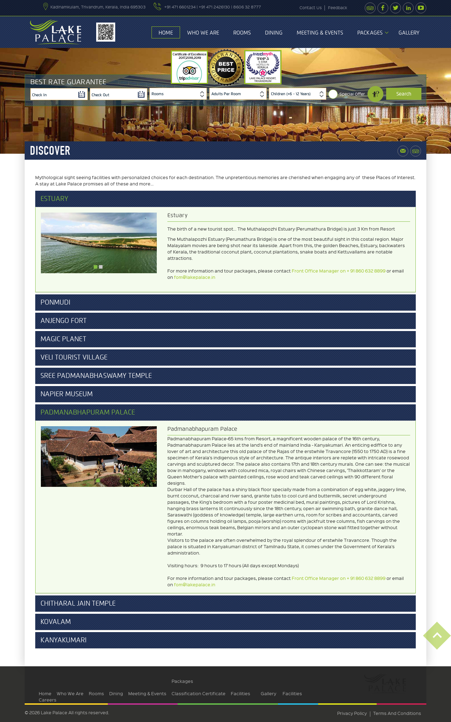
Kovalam (56, 622)
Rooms (242, 33)
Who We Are (203, 33)
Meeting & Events (320, 33)
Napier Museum (67, 394)
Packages (370, 33)
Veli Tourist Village (74, 357)
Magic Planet (63, 339)
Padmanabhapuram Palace (88, 412)
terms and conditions (397, 713)
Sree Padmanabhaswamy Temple (96, 376)
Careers (47, 700)
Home (166, 33)
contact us (310, 7)
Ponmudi (55, 302)
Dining (274, 33)
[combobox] (178, 94)
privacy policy (352, 713)
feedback (337, 7)
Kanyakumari (64, 640)
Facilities (240, 693)
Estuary (54, 199)
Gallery (409, 33)
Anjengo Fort (64, 321)
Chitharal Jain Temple (78, 603)
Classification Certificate (199, 693)
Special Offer (352, 94)
